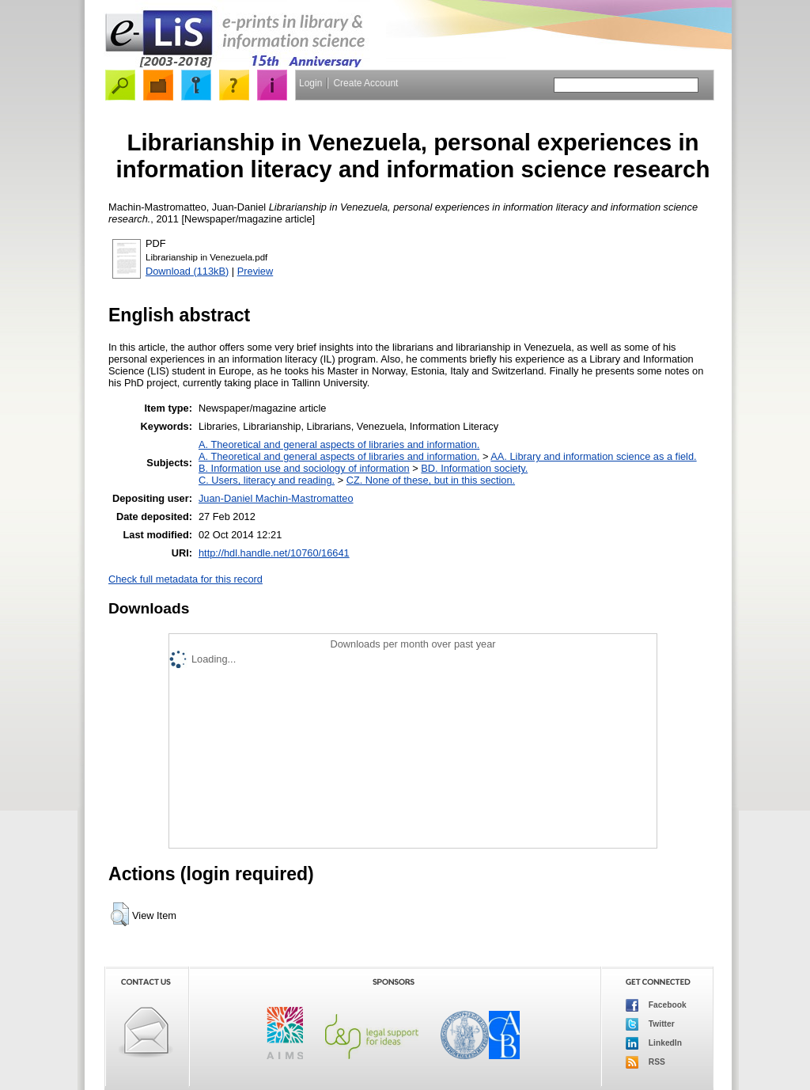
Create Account (365, 83)
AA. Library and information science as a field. (593, 456)
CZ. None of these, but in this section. (430, 480)
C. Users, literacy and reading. (267, 480)
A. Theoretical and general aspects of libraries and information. (339, 444)
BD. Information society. (474, 468)
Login (310, 83)
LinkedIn (654, 1043)
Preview (255, 271)
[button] (120, 914)
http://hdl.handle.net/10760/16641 (274, 553)
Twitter (650, 1024)
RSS (645, 1062)
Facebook (656, 1005)
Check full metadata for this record (185, 579)
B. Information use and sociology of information (304, 468)
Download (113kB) (187, 271)
